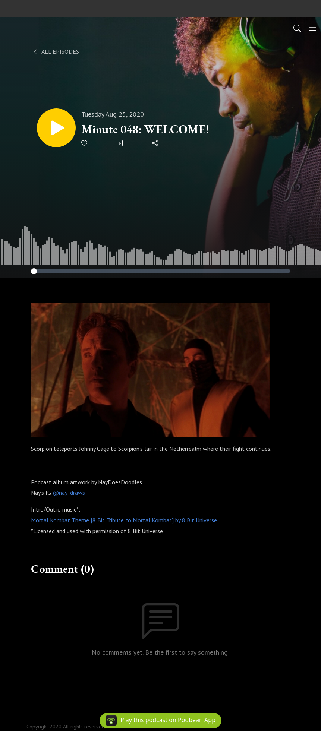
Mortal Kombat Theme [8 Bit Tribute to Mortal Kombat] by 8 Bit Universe (124, 520)
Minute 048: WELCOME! (145, 129)
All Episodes (55, 51)
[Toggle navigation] (312, 27)
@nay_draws (69, 492)
